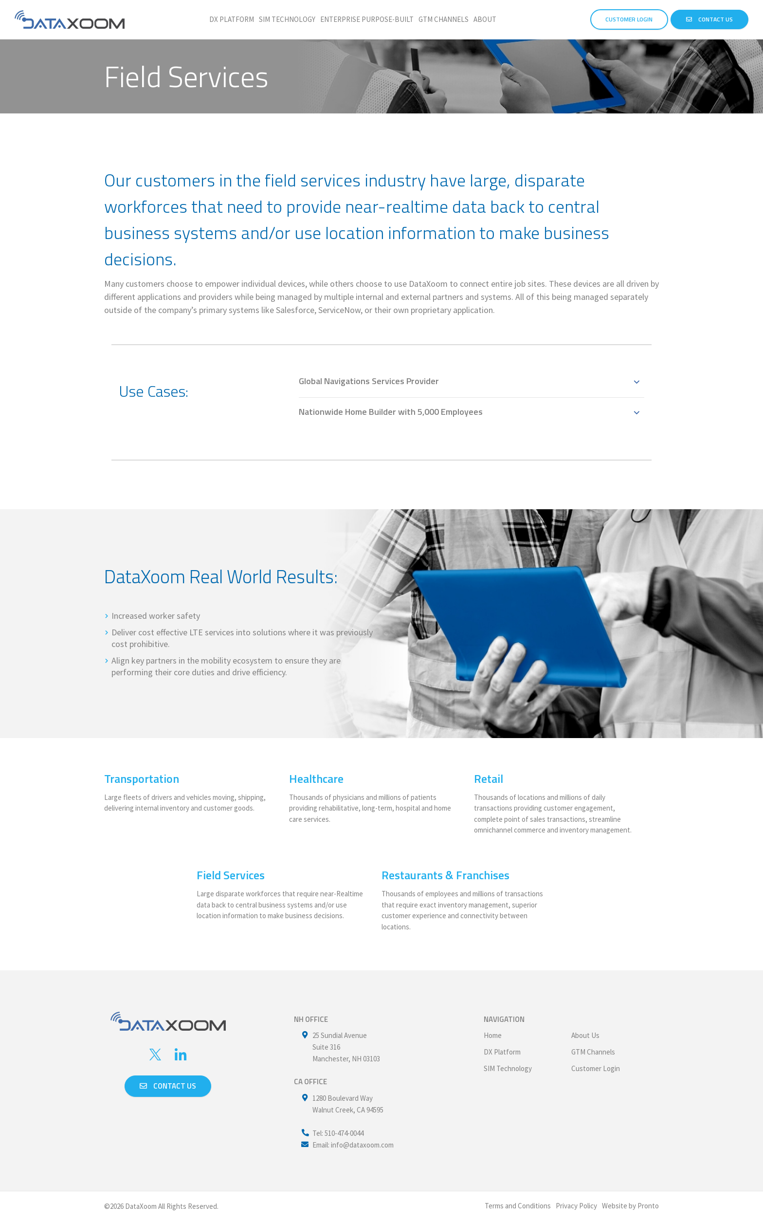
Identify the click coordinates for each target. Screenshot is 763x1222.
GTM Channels (443, 19)
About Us (585, 1035)
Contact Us (709, 19)
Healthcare (316, 778)
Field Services (231, 875)
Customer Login (595, 1068)
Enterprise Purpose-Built (367, 19)
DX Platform (231, 19)
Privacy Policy (576, 1205)
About (484, 19)
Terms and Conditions (518, 1205)
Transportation (141, 778)
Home (493, 1035)
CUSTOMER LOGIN (629, 19)
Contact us (168, 1086)
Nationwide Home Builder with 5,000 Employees (391, 411)
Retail (488, 778)
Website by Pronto (630, 1205)
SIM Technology (287, 19)
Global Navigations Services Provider (369, 381)
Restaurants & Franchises (445, 875)
